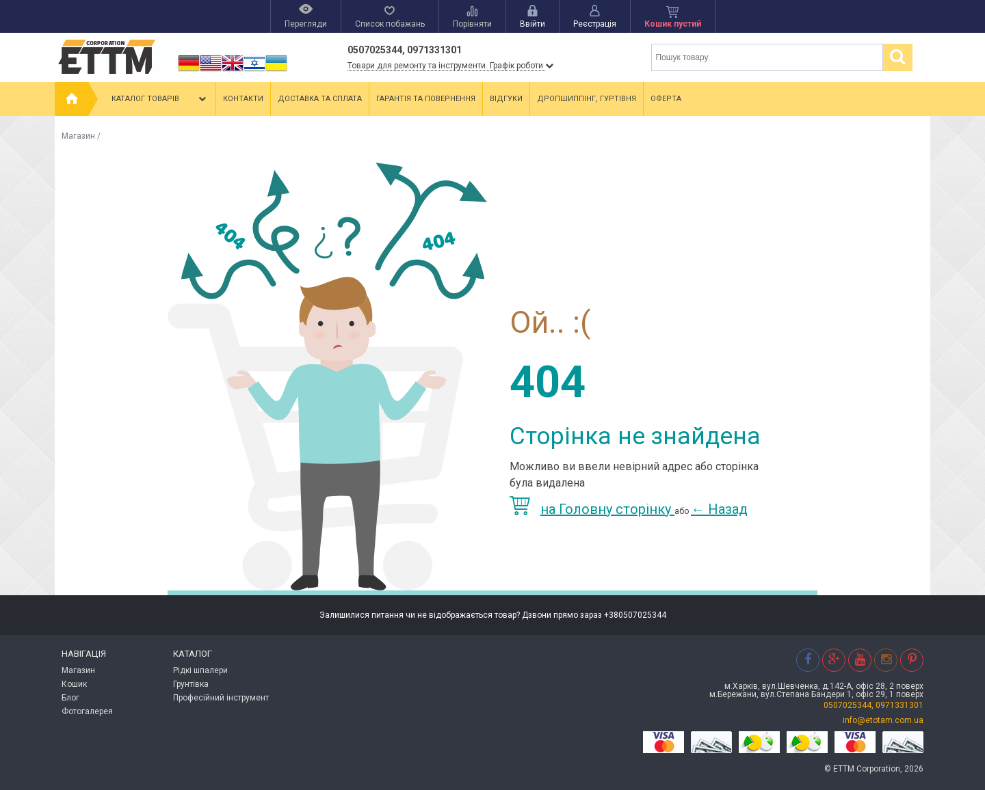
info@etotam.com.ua (883, 720)
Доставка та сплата (320, 98)
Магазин (78, 136)
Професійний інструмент (221, 698)
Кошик (74, 684)
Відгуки (506, 98)
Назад (719, 509)
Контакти (243, 98)
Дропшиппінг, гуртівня (586, 98)
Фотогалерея (87, 711)
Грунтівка (191, 684)
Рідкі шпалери (200, 670)
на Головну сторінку (592, 509)
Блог (70, 698)
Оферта (666, 98)
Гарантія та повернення (425, 98)
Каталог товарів (160, 99)
